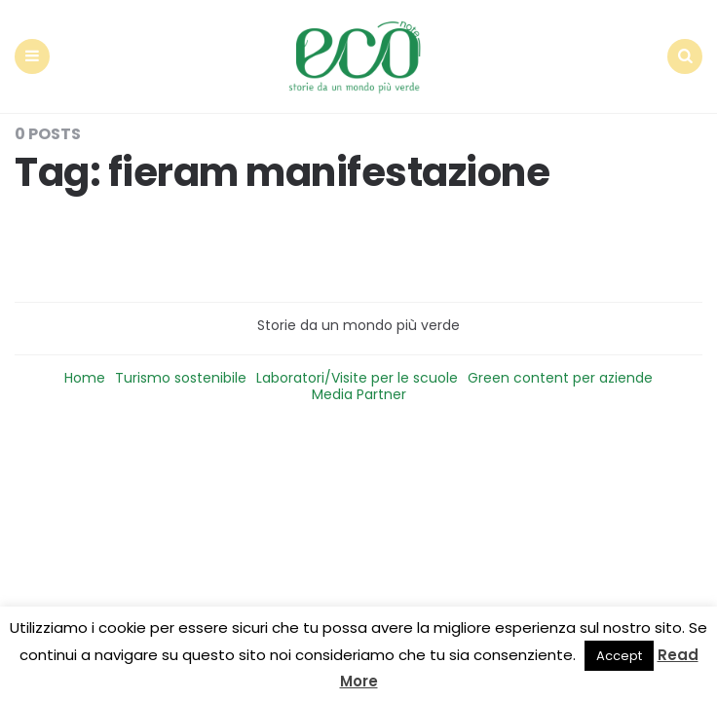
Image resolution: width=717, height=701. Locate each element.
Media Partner (359, 394)
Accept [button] (619, 655)
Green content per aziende (560, 377)
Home (84, 377)
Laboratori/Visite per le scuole (357, 377)
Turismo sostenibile (180, 377)
